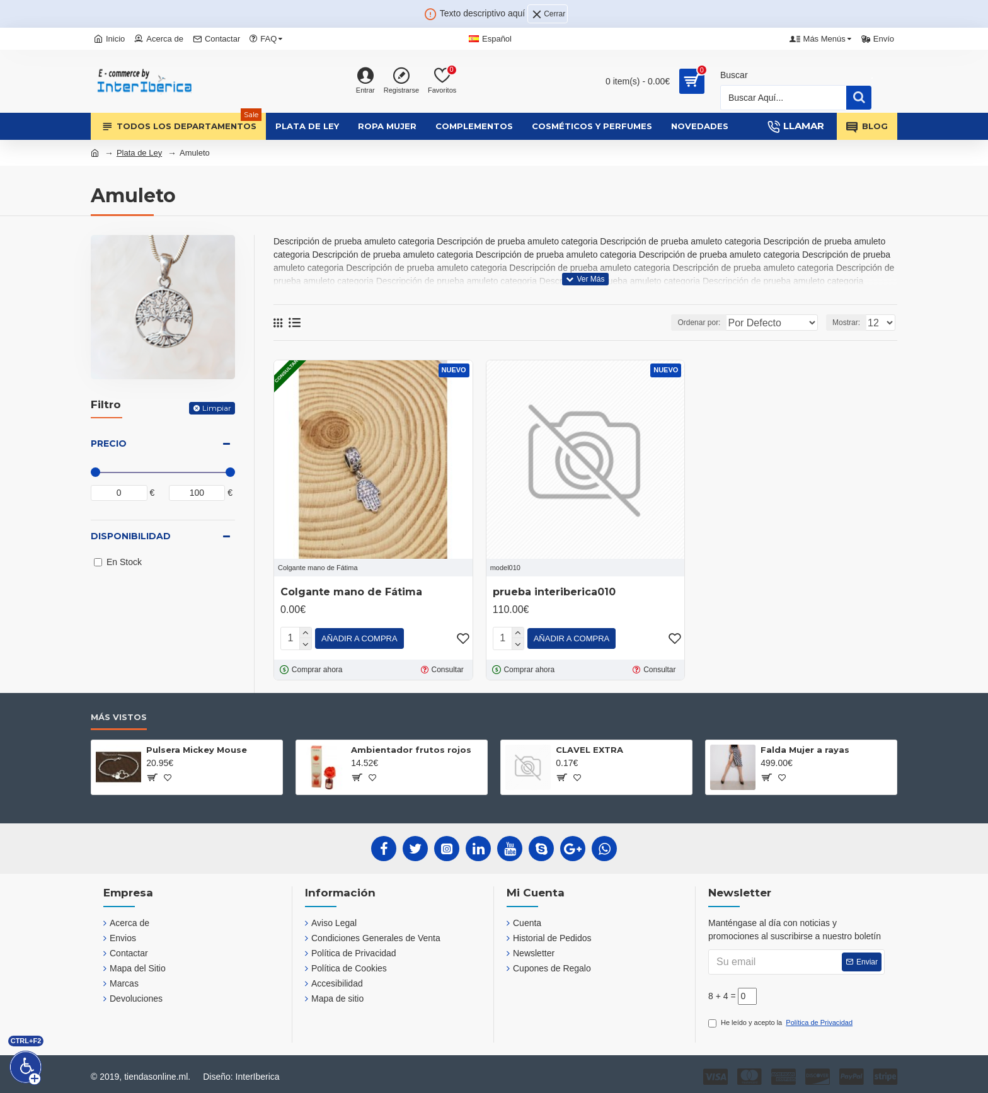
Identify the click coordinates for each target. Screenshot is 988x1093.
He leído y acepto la (781, 1020)
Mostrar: (850, 322)
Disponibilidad (131, 536)
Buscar (734, 75)
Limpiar (216, 408)
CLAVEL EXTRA (589, 747)
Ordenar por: (702, 322)
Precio (109, 443)
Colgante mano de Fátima (351, 592)
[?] (151, 775)
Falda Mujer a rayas (805, 747)
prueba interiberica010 (554, 592)
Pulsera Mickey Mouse (196, 747)
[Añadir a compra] (359, 637)
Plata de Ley (139, 152)
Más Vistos (119, 714)
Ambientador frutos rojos (411, 747)
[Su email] (796, 959)
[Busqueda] (783, 98)
